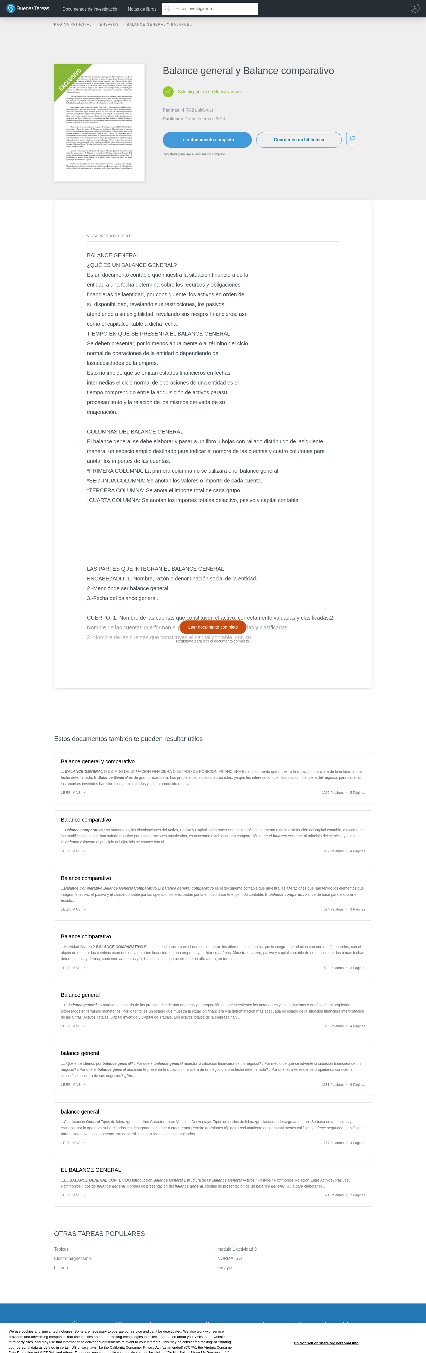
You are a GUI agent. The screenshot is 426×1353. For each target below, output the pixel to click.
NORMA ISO (229, 1258)
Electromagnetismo (72, 1258)
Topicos (61, 1249)
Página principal (73, 24)
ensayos (225, 1267)
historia (61, 1267)
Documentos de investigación (90, 9)
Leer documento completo (207, 139)
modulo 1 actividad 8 (237, 1249)
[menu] (416, 8)
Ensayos (110, 24)
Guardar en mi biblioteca (299, 139)
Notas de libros (142, 9)
